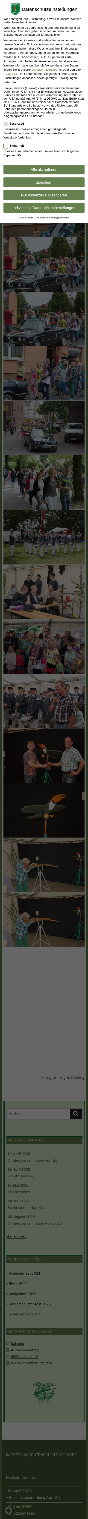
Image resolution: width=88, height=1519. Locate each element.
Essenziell (14, 123)
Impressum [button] (63, 217)
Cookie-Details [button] (26, 217)
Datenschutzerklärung (46, 69)
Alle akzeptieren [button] (44, 169)
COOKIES (11, 74)
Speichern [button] (43, 182)
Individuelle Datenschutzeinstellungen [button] (44, 208)
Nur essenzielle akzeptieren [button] (44, 195)
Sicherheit (14, 145)
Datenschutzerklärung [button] (46, 217)
